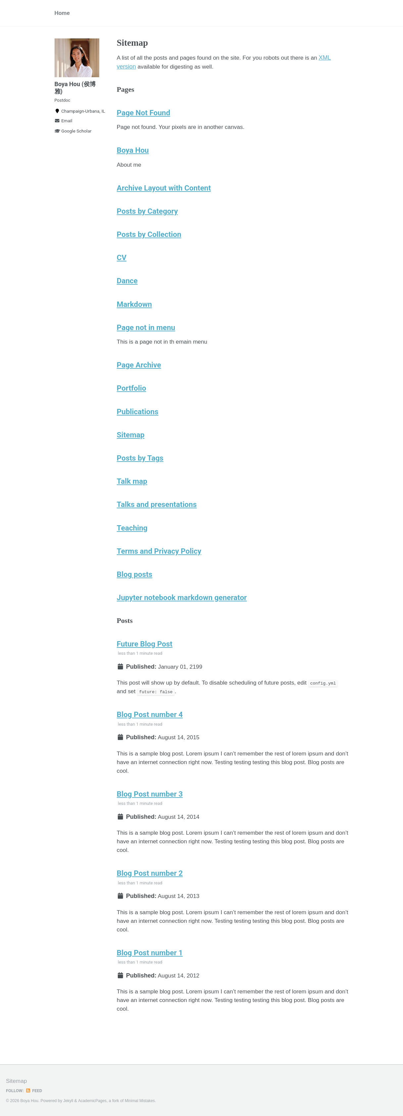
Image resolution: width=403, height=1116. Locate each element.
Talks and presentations (157, 518)
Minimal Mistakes (141, 1100)
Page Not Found (143, 115)
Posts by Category (147, 216)
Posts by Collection (149, 240)
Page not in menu (146, 336)
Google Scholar (73, 135)
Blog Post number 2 (150, 898)
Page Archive (139, 374)
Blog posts (135, 589)
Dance (127, 288)
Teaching (132, 541)
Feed (34, 1090)
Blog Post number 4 (150, 734)
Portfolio (131, 398)
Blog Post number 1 (150, 980)
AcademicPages (93, 1100)
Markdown (134, 312)
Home (62, 13)
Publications (137, 422)
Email (63, 125)
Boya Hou (133, 154)
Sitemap (131, 446)
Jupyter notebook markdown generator (182, 613)
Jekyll (68, 1100)
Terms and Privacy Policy (159, 565)
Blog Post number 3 (150, 816)
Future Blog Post (144, 661)
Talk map (132, 494)
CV (121, 264)
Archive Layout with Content (164, 193)
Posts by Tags (140, 470)
